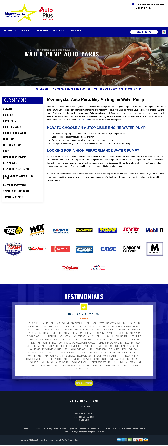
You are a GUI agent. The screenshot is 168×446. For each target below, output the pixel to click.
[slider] (84, 324)
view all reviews (84, 389)
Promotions (26, 30)
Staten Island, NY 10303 (61, 49)
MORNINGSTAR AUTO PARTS (49, 95)
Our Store (58, 30)
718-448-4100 (143, 8)
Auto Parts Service (84, 413)
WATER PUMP (134, 95)
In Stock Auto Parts (75, 95)
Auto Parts (9, 30)
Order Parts (42, 30)
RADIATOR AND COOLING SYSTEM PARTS (107, 95)
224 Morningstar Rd (44, 49)
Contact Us (74, 30)
